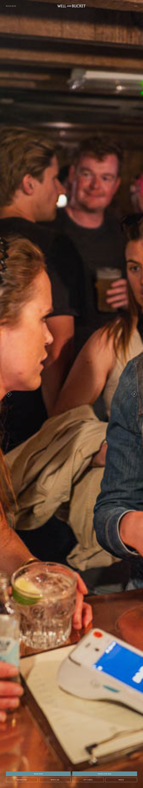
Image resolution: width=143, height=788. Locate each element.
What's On (54, 780)
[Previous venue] (9, 394)
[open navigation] (135, 5)
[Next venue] (134, 394)
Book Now (11, 6)
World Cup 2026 (105, 774)
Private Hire (22, 780)
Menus (121, 780)
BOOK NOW (38, 774)
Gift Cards (88, 780)
